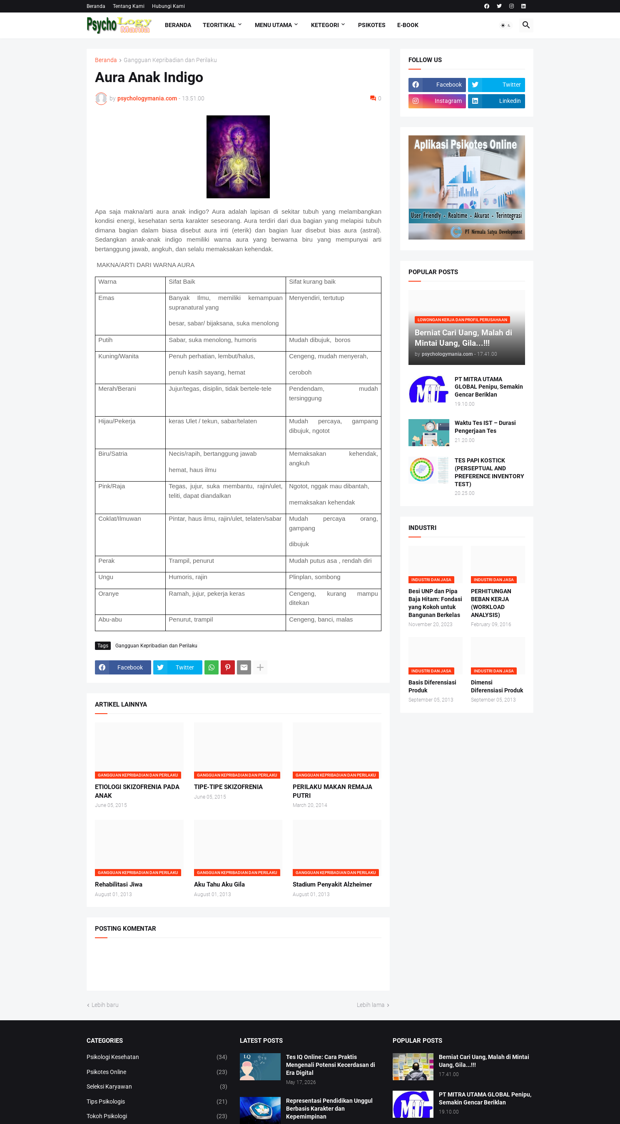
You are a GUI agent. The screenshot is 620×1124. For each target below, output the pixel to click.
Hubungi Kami (168, 6)
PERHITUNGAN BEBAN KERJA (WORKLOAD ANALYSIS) (491, 603)
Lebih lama (371, 1005)
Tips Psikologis (157, 1102)
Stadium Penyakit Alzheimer (332, 884)
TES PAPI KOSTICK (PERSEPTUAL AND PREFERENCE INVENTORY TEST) (489, 472)
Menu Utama (273, 25)
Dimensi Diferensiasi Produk (497, 686)
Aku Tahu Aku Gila (219, 884)
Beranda (96, 6)
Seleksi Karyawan (157, 1087)
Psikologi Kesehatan (157, 1057)
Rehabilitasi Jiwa (118, 884)
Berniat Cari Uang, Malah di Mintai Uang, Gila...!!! (484, 1061)
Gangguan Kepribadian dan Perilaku (170, 60)
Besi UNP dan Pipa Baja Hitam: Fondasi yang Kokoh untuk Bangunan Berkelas (435, 603)
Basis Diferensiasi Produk (432, 686)
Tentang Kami (128, 6)
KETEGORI (325, 25)
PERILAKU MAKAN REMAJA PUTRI (332, 791)
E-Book (407, 25)
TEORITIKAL (219, 25)
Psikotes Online (157, 1072)
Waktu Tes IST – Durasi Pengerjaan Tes (485, 427)
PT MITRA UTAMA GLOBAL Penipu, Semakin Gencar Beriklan (489, 387)
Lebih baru (105, 1005)
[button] (506, 25)
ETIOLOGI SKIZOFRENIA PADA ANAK (137, 791)
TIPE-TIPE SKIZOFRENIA (228, 787)
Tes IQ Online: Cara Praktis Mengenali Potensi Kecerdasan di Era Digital (330, 1065)
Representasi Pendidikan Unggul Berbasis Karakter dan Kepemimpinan (329, 1108)
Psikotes (372, 25)
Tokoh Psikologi (157, 1116)
